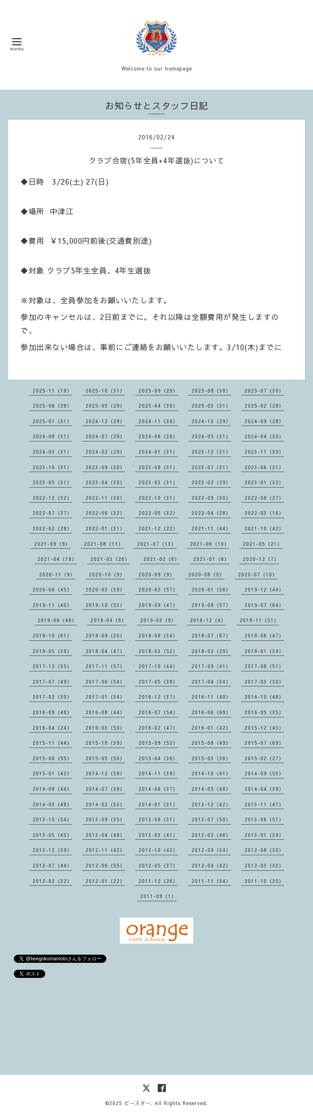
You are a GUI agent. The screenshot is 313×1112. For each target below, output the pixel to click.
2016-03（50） (105, 727)
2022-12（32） (52, 497)
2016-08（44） (105, 712)
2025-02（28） (264, 405)
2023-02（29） (211, 482)
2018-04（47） (105, 651)
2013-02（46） (211, 835)
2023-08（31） (158, 467)
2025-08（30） (211, 390)
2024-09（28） (264, 421)
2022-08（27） (264, 497)
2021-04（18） (57, 559)
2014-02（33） (105, 804)
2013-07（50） (211, 819)
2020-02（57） (158, 589)
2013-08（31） (158, 819)
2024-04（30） (264, 436)
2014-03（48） (52, 804)
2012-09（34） (211, 850)
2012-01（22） (105, 881)
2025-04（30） (158, 405)
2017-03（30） (264, 681)
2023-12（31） (211, 451)
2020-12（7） (261, 559)
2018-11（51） (259, 620)
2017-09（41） (211, 666)
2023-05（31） (52, 482)
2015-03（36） (211, 758)
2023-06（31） (264, 467)
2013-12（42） (211, 804)
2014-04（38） (264, 788)
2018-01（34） (264, 651)
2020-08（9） (206, 574)
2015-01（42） (52, 773)
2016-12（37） (158, 696)
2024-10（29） (211, 421)
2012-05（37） (158, 865)
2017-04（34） (211, 681)
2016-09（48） (52, 712)
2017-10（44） (158, 666)
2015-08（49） (211, 742)
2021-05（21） (262, 544)
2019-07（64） (264, 605)
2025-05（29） (105, 405)
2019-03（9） (158, 620)
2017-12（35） (52, 666)
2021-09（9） (52, 544)
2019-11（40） (52, 605)
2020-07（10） (258, 574)
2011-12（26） (158, 881)
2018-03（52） (158, 651)
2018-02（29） (211, 651)
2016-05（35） (264, 712)
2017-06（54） (105, 681)
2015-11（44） (52, 742)
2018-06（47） (264, 635)
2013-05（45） (52, 835)
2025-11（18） (52, 390)
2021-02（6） (161, 559)
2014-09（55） (264, 773)
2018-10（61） (52, 635)
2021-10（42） (264, 528)
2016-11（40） (211, 696)
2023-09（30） (105, 467)
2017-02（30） (52, 696)
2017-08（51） (264, 666)
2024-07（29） (105, 436)
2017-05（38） (158, 681)
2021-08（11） (103, 544)
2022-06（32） (105, 513)
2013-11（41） (264, 804)
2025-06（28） (52, 405)
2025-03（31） (211, 405)
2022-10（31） (158, 497)
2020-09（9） (157, 574)
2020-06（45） (52, 589)
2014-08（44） (52, 788)
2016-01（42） (211, 727)
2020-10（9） (107, 574)
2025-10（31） (105, 390)
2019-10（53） (105, 605)
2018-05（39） (52, 651)
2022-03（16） (264, 513)
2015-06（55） (52, 758)
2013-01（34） (264, 835)
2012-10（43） (158, 850)
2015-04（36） (158, 758)
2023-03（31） (158, 482)
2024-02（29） (105, 451)
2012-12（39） (52, 850)
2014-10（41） (211, 773)
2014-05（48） (211, 788)
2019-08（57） (211, 605)
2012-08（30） (264, 850)
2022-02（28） (52, 528)
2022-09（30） (211, 497)
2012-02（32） (52, 881)
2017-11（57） (105, 666)
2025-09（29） (158, 390)
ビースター (137, 1103)
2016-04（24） (52, 727)
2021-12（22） (158, 528)
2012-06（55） (105, 865)
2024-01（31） (158, 451)
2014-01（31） (158, 804)
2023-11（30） (264, 451)
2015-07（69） (264, 742)
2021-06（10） (209, 544)
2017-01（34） (105, 696)
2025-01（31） (52, 421)
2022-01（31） (105, 528)
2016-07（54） (158, 712)
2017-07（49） (52, 681)
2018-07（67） (211, 635)
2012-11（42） (105, 850)
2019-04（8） (108, 620)
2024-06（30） (158, 436)
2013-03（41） (158, 835)
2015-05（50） (105, 758)
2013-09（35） (105, 819)
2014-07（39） (105, 788)
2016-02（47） (158, 727)
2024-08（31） (52, 436)
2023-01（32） (264, 482)
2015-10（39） (105, 742)
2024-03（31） (52, 451)
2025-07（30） (264, 390)
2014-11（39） (158, 773)
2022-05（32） (158, 513)
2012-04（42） (211, 865)
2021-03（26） (110, 559)
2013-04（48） (105, 835)
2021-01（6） (211, 559)
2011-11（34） (211, 881)
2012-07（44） (52, 865)
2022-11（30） (105, 497)
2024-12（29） (105, 421)
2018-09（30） (105, 635)
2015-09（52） (158, 742)
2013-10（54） (52, 819)
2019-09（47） (158, 605)
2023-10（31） (52, 467)
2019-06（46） (57, 620)
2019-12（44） (264, 589)
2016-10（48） (264, 696)
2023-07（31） (211, 467)
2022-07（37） (52, 513)
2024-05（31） (211, 436)
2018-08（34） (158, 635)
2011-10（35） (264, 881)
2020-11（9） (57, 574)
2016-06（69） (211, 712)
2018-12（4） (208, 620)
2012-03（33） (264, 865)
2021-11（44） (211, 528)
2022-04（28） (211, 513)
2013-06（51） (264, 819)
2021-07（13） (156, 544)
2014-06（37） (158, 788)
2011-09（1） (158, 896)
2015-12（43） (264, 727)
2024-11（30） (158, 421)
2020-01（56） (211, 589)
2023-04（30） (105, 482)
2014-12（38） (105, 773)
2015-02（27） (264, 758)
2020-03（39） (105, 589)
